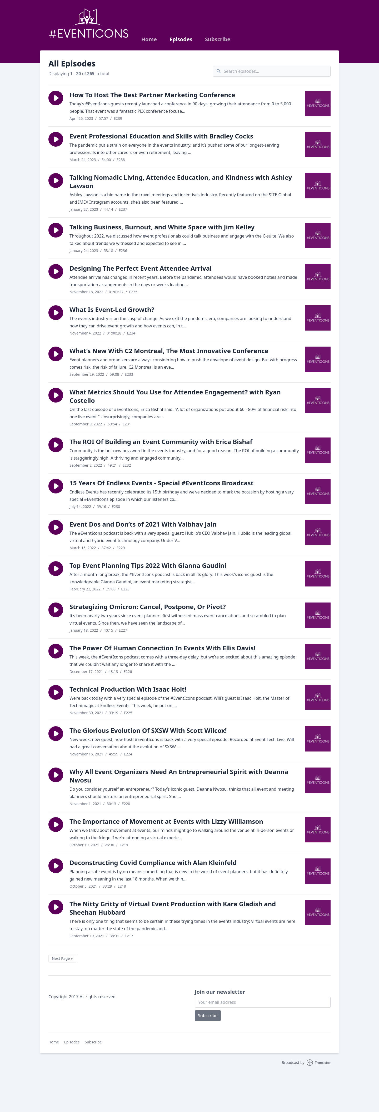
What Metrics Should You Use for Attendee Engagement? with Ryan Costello (175, 396)
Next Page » (62, 958)
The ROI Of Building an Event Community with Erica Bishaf (160, 441)
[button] (55, 98)
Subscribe (218, 39)
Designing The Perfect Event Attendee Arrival (140, 268)
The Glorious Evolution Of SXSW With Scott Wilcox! (148, 730)
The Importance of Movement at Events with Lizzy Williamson (166, 821)
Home (149, 39)
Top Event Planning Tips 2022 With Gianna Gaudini (147, 565)
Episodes (180, 39)
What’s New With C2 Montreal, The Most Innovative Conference (168, 350)
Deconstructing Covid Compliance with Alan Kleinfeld (153, 862)
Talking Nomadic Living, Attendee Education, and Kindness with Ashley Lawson (180, 181)
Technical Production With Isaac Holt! (127, 689)
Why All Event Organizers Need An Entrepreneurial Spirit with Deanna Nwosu (178, 775)
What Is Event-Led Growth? (111, 309)
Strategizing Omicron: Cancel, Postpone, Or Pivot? (147, 606)
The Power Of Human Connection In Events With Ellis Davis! (162, 647)
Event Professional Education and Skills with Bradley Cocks (161, 136)
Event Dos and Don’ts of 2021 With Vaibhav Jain (143, 524)
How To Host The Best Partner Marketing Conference (152, 94)
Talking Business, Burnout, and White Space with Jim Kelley (162, 227)
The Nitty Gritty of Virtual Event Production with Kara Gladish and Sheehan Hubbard (172, 908)
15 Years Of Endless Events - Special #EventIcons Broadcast (161, 482)
